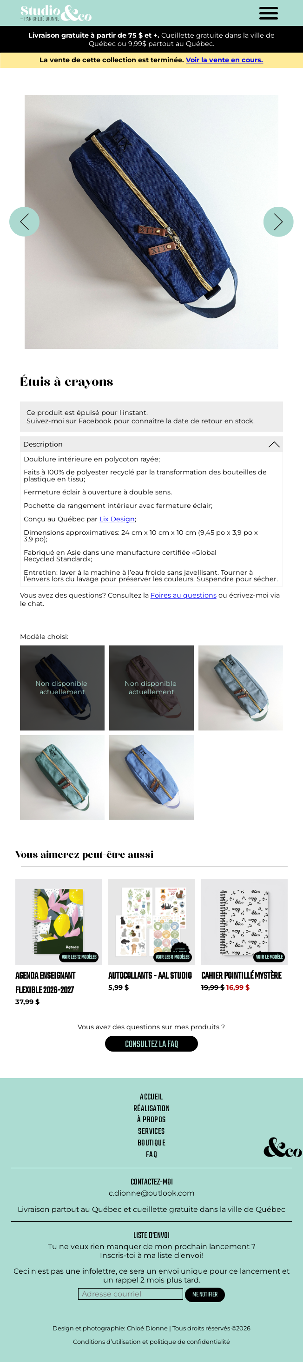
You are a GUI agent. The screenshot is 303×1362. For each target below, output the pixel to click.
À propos (151, 1119)
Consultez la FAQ (151, 1044)
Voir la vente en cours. (224, 60)
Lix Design (117, 519)
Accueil (151, 1097)
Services (151, 1131)
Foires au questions (184, 595)
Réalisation (151, 1108)
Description (43, 444)
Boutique (151, 1143)
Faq (151, 1154)
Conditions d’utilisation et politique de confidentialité (151, 1341)
